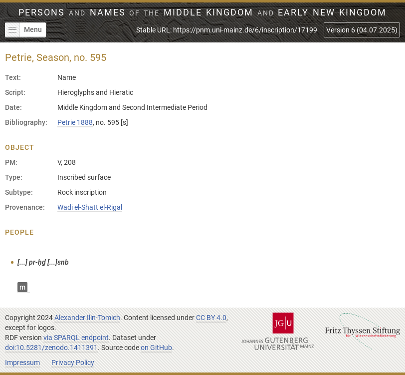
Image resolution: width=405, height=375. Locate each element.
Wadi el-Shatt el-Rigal (89, 207)
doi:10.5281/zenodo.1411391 (51, 348)
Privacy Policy (72, 363)
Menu (23, 29)
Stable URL (226, 30)
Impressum (22, 363)
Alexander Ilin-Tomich (87, 318)
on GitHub (156, 348)
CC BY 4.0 (211, 318)
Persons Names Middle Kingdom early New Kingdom (202, 12)
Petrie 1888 (75, 122)
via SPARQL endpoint (76, 338)
